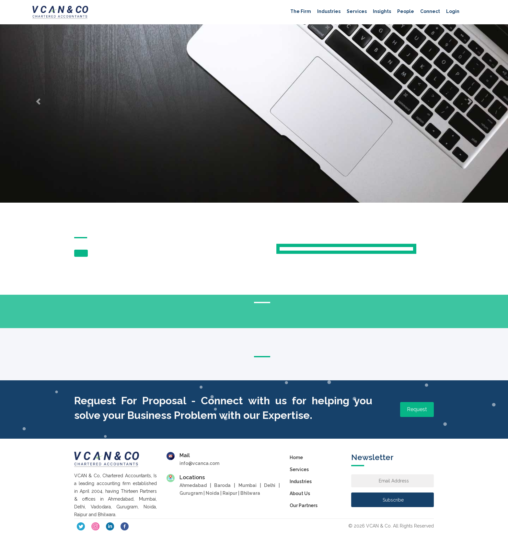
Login (452, 11)
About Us (300, 493)
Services (357, 11)
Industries (329, 11)
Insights (382, 11)
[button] (38, 101)
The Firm (300, 11)
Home (296, 457)
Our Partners (304, 505)
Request (417, 409)
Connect (430, 11)
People (405, 11)
